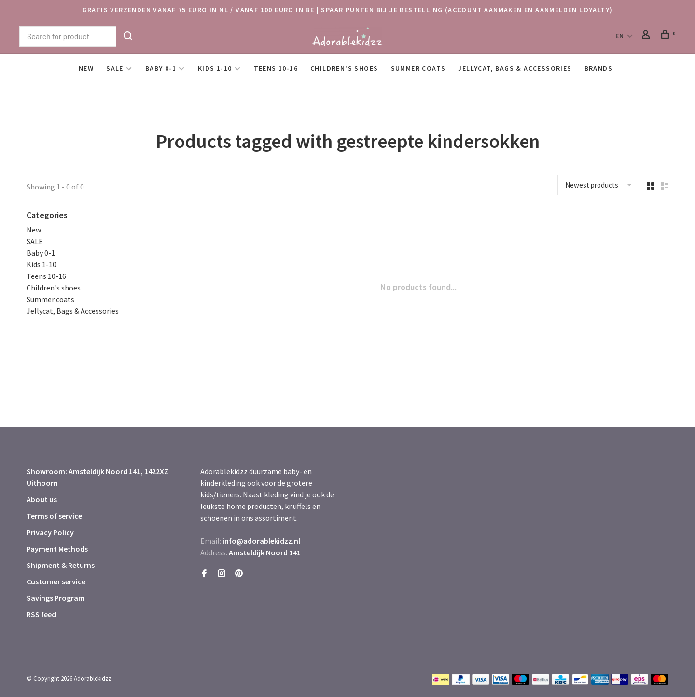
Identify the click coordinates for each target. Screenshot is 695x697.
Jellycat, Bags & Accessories (514, 68)
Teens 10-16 (276, 68)
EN (620, 35)
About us (42, 499)
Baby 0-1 (160, 68)
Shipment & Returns (61, 565)
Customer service (56, 581)
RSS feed (41, 614)
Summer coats (418, 68)
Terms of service (54, 516)
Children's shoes (344, 68)
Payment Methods (57, 548)
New (86, 68)
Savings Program (56, 598)
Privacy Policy (50, 532)
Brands (598, 68)
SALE (115, 68)
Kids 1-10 (215, 68)
